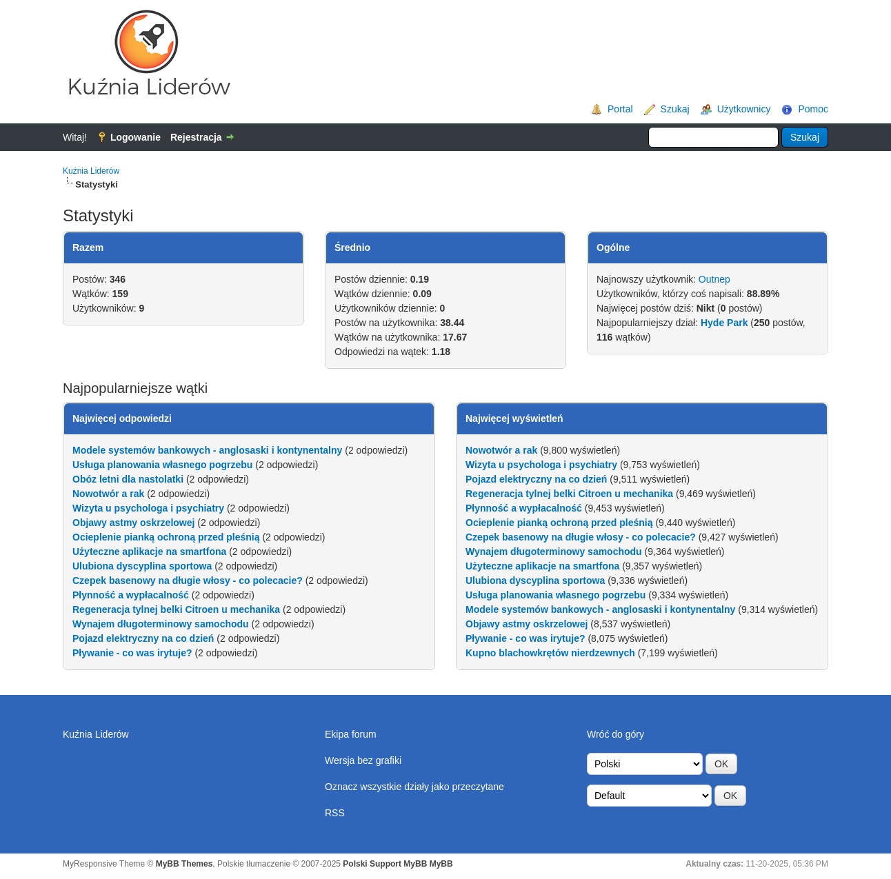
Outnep (714, 279)
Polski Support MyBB (385, 864)
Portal (620, 108)
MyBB (441, 864)
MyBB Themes (184, 864)
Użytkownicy (744, 108)
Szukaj (675, 108)
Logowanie (135, 137)
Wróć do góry (615, 734)
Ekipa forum (351, 734)
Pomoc (813, 108)
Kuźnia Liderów (91, 171)
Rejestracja (196, 137)
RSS (335, 812)
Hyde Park (724, 322)
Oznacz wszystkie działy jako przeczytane (414, 786)
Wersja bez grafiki (363, 760)
